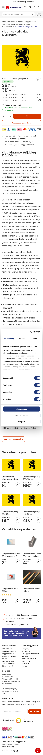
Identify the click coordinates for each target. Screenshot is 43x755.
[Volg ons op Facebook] (10, 751)
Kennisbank (26, 651)
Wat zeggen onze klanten (30, 654)
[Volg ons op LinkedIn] (17, 751)
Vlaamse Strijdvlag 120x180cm (31, 512)
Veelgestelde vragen (9, 651)
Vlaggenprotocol (8, 654)
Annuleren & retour (8, 661)
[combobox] (18, 14)
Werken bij (25, 656)
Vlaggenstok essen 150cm (31, 589)
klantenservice (18, 633)
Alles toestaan (21, 409)
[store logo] (13, 7)
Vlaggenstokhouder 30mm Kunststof (11, 554)
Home (4, 22)
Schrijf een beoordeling (13, 439)
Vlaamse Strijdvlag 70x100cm (10, 512)
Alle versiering (26, 663)
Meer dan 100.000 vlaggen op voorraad (20, 615)
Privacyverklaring (8, 747)
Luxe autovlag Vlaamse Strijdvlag (10, 478)
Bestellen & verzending (10, 656)
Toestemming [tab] (8, 338)
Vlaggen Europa (30, 22)
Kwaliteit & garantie (8, 663)
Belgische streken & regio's (20, 24)
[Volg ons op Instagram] (14, 751)
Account (25, 7)
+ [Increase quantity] (10, 116)
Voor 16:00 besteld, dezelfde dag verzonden (17, 619)
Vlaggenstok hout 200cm (10, 589)
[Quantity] (7, 116)
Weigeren (21, 422)
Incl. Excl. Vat (39, 13)
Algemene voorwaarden (10, 744)
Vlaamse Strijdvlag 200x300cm (31, 478)
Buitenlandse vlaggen (15, 22)
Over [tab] (35, 338)
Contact (24, 666)
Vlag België (6, 24)
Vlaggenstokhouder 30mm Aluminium (32, 554)
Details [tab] (22, 338)
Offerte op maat (7, 666)
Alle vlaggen (26, 661)
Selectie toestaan (21, 415)
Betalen (4, 659)
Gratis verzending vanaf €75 (21, 2)
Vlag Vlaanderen (8, 26)
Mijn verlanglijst (29, 7)
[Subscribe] (34, 711)
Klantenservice (7, 649)
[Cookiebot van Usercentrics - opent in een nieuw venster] (30, 331)
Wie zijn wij (25, 649)
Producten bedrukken (29, 659)
